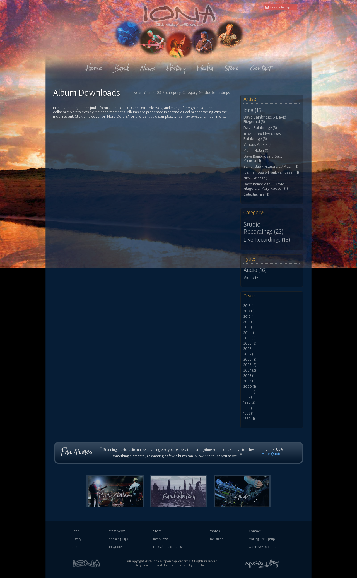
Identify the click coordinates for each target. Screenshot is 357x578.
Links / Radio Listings (168, 546)
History (76, 539)
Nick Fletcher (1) (256, 178)
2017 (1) (248, 311)
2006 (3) (249, 360)
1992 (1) (248, 413)
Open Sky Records (262, 546)
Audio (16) (254, 270)
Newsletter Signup (280, 7)
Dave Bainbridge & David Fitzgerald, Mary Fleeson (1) (265, 186)
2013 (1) (248, 327)
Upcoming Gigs (117, 539)
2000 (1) (249, 387)
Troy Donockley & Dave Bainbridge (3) (263, 136)
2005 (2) (249, 365)
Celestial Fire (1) (256, 194)
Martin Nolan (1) (255, 150)
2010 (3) (249, 338)
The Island (216, 539)
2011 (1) (248, 333)
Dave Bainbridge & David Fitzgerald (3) (264, 119)
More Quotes (272, 453)
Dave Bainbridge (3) (260, 128)
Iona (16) (253, 110)
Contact (255, 531)
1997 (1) (248, 397)
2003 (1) (249, 376)
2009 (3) (249, 343)
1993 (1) (248, 408)
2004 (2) (249, 370)
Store (157, 531)
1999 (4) (249, 392)
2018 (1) (249, 306)
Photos (214, 531)
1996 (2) (249, 402)
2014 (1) (248, 322)
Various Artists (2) (258, 144)
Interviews (160, 539)
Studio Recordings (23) (263, 228)
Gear (74, 546)
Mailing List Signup (262, 539)
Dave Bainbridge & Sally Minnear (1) (263, 158)
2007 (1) (249, 354)
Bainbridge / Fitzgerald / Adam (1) (270, 166)
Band (75, 531)
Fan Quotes (115, 546)
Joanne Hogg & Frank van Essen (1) (271, 172)
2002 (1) (249, 381)
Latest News (116, 531)
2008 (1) (249, 349)
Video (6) (251, 277)
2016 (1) (249, 317)
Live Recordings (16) (266, 240)
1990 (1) (249, 419)
